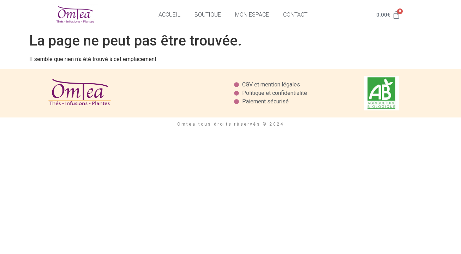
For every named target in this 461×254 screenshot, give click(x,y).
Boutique (207, 14)
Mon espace (252, 14)
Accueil (169, 14)
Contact (295, 14)
